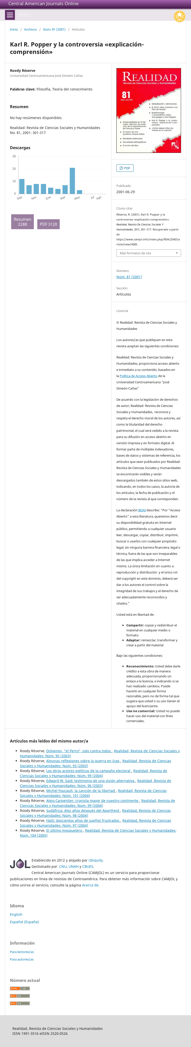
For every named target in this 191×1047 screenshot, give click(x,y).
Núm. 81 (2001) (54, 29)
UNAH (74, 866)
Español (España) (24, 921)
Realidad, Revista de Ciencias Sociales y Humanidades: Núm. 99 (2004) (93, 773)
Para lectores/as (22, 952)
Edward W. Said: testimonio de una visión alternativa (90, 780)
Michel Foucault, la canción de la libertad (81, 790)
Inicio (14, 29)
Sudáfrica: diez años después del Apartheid (83, 810)
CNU (63, 866)
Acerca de (90, 885)
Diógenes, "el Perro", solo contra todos (79, 750)
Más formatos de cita (135, 253)
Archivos (30, 29)
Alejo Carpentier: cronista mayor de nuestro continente (92, 800)
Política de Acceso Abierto (138, 376)
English (16, 914)
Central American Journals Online (43, 3)
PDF (126, 168)
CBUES (87, 866)
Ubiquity (96, 860)
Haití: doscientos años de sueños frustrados (83, 820)
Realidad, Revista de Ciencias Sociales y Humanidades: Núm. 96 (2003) (95, 783)
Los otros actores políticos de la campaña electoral (88, 770)
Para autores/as (22, 959)
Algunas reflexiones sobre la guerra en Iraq (83, 760)
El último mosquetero (64, 830)
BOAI (142, 510)
